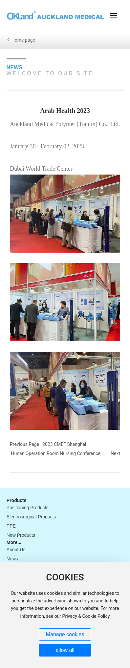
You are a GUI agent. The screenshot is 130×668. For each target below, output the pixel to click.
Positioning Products (28, 507)
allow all (65, 650)
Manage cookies (65, 634)
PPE (11, 526)
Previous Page (24, 444)
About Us (16, 549)
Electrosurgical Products (31, 516)
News (12, 558)
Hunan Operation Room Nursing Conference (55, 453)
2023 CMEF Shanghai (64, 444)
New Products (21, 535)
